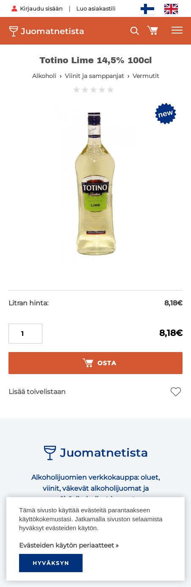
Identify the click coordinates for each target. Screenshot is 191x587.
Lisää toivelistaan (37, 392)
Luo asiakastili (96, 8)
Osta (99, 363)
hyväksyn (51, 563)
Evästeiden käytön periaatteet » (69, 545)
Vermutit (146, 76)
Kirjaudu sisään (41, 8)
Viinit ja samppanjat (94, 76)
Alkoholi (44, 76)
